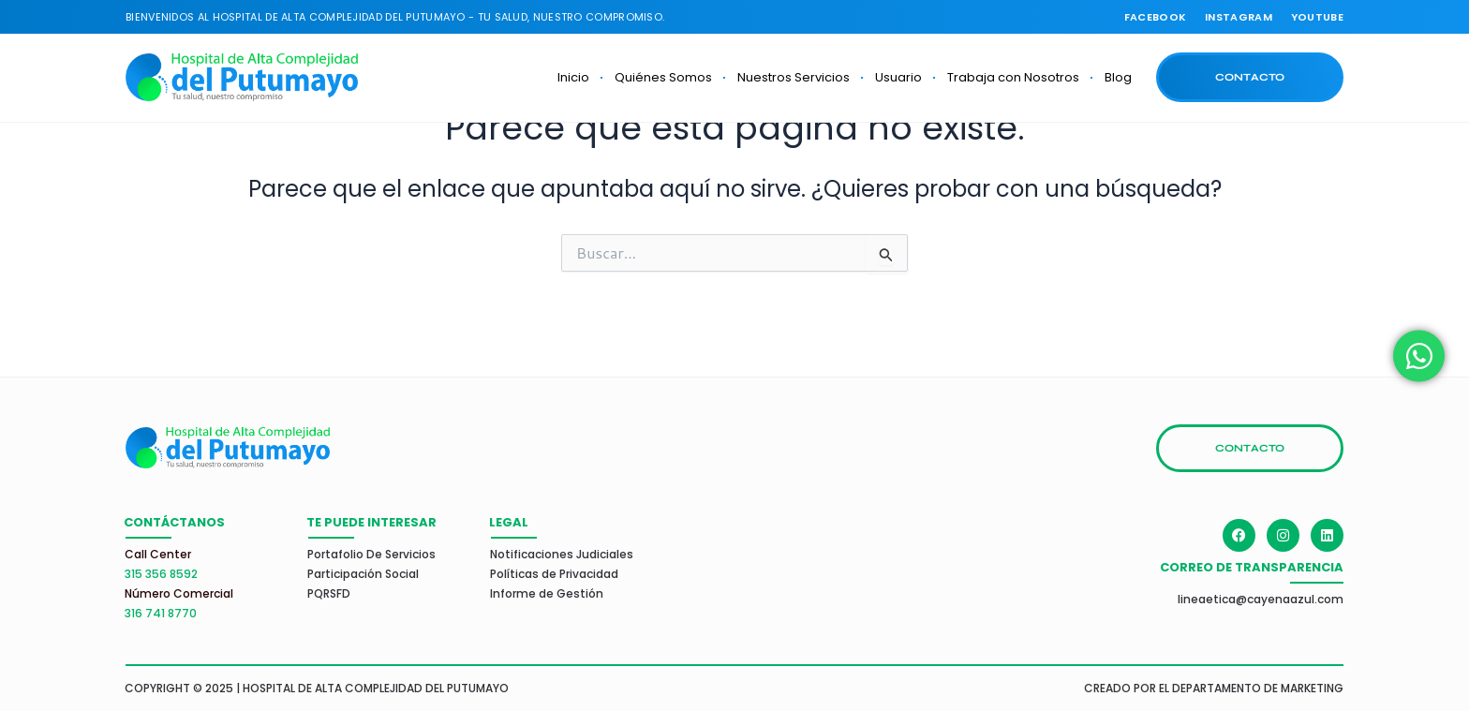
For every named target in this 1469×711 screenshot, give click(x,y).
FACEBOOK (1155, 16)
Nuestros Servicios (793, 77)
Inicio (573, 77)
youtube (1317, 16)
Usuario (898, 77)
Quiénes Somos (663, 77)
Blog (1118, 77)
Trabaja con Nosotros (1013, 77)
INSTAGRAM (1238, 16)
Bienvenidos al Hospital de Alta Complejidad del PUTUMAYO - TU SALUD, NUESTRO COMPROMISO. (395, 16)
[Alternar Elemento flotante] (1419, 355)
